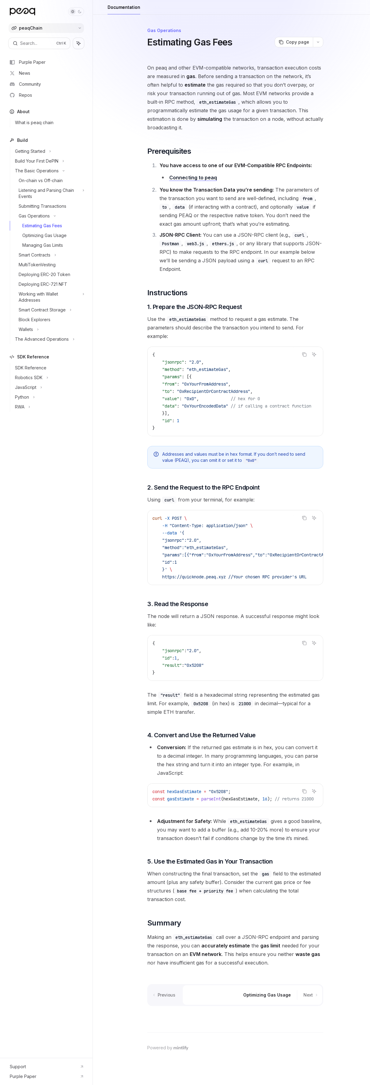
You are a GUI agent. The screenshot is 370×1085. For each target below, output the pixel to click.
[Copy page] (294, 42)
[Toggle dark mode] (76, 11)
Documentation (124, 10)
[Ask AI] (314, 354)
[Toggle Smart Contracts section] (49, 255)
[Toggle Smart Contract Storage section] (49, 310)
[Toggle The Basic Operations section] (49, 171)
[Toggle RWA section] (49, 407)
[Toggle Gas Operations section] (49, 216)
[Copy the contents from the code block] (304, 354)
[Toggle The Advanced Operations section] (49, 339)
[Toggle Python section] (49, 397)
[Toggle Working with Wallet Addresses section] (49, 297)
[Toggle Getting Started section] (49, 151)
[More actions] (318, 42)
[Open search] (39, 43)
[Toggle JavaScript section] (49, 387)
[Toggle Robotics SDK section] (49, 378)
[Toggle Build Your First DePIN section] (49, 161)
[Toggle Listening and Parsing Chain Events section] (49, 193)
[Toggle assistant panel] (78, 43)
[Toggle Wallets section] (49, 329)
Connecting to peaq (193, 177)
